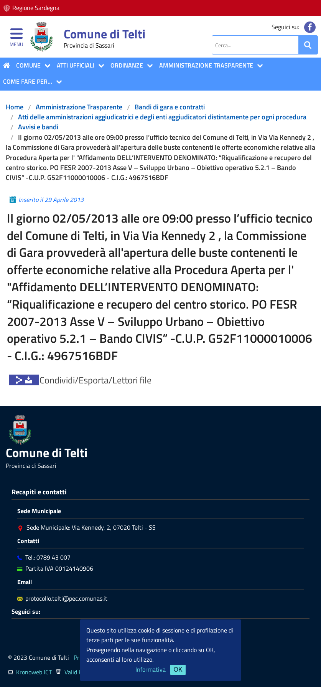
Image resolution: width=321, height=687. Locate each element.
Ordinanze (126, 65)
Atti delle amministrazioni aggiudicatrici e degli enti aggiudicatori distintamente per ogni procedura (162, 117)
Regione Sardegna (35, 7)
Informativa (150, 669)
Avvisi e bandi (38, 127)
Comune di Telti (104, 34)
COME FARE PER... (27, 81)
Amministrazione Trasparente (206, 65)
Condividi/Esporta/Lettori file (95, 380)
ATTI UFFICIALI (75, 65)
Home (14, 107)
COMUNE (28, 65)
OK (177, 669)
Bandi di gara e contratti (170, 107)
